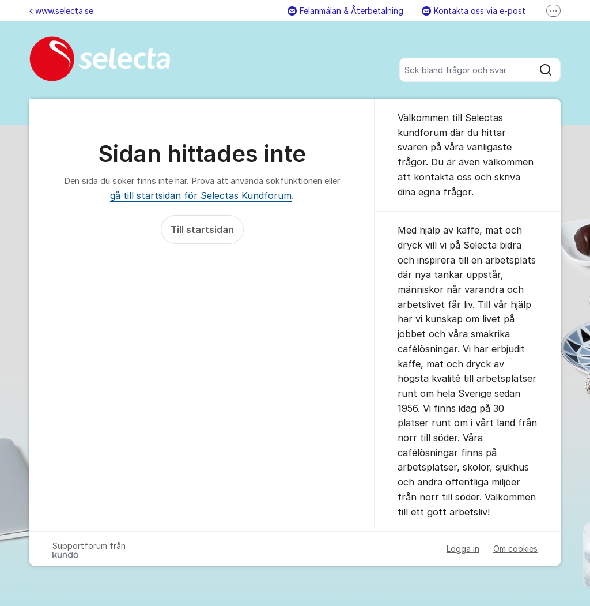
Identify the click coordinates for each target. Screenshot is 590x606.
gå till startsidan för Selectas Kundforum (201, 195)
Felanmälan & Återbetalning (345, 11)
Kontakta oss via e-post (473, 11)
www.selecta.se (61, 11)
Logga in (463, 549)
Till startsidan (202, 229)
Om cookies (515, 549)
